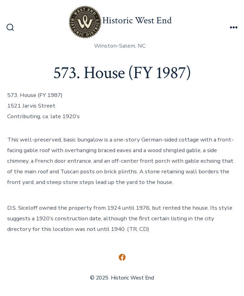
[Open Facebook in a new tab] (122, 257)
